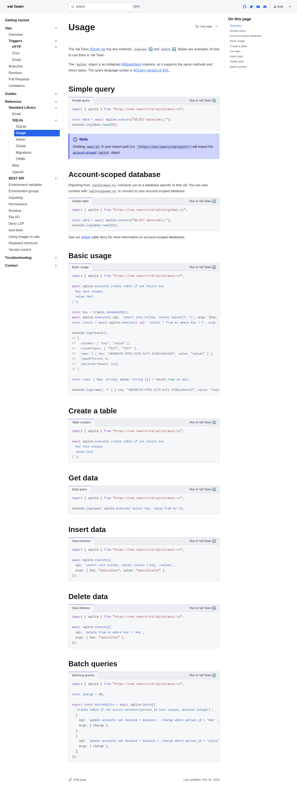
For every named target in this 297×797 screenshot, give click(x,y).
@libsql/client (131, 64)
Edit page (77, 780)
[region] (143, 333)
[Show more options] (216, 26)
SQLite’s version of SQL (151, 70)
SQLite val (97, 49)
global (85, 237)
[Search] (105, 7)
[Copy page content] (203, 26)
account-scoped (85, 152)
